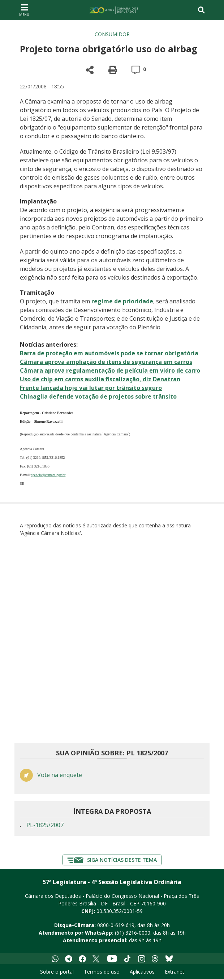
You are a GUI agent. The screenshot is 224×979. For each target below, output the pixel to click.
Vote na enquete (59, 775)
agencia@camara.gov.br (48, 475)
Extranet (174, 971)
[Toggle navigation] (201, 10)
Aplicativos (142, 971)
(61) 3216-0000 (132, 932)
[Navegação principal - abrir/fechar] (24, 10)
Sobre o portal (57, 971)
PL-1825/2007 (45, 825)
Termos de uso (102, 971)
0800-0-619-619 (115, 925)
